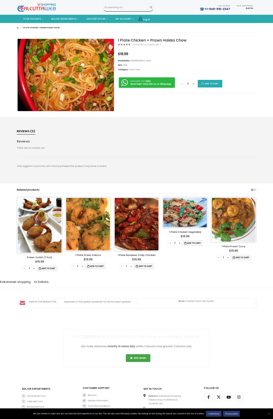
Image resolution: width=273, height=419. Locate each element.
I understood (213, 414)
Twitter (218, 393)
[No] (269, 413)
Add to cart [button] (48, 268)
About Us (92, 391)
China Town (134, 69)
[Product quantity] (187, 83)
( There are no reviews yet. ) (146, 44)
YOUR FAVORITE (29, 18)
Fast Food (32, 408)
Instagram (239, 393)
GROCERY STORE (93, 18)
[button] (252, 190)
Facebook (208, 393)
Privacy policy (95, 407)
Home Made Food (36, 391)
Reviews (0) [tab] (26, 131)
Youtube (229, 393)
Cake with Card (35, 397)
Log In (144, 19)
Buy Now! (138, 353)
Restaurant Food (35, 402)
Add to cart (212, 83)
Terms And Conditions (99, 401)
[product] (39, 225)
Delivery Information (98, 396)
